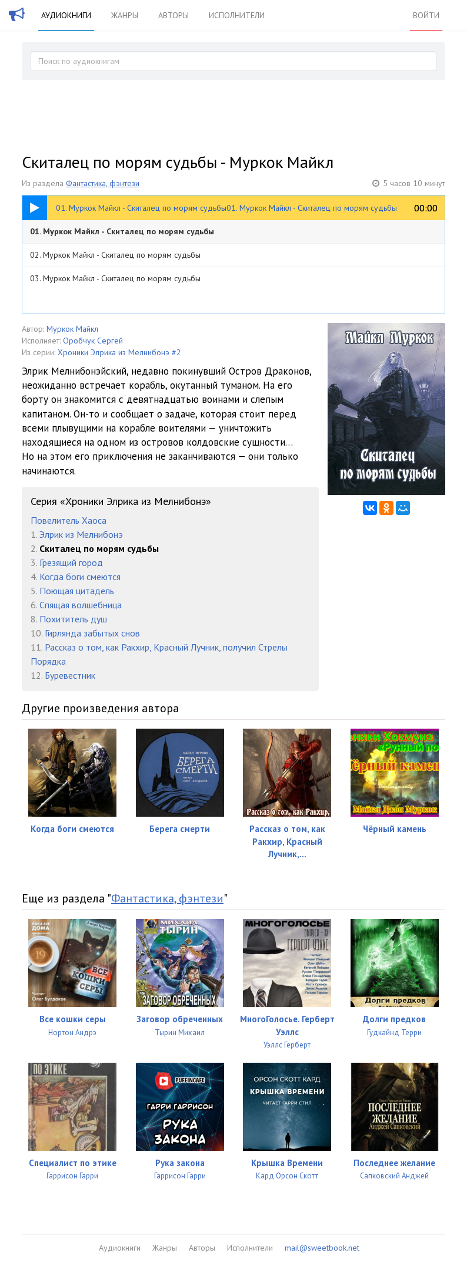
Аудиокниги (66, 15)
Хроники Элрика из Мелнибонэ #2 (119, 352)
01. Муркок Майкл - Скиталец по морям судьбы (122, 231)
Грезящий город (71, 562)
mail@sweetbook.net (322, 1247)
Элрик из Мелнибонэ (81, 534)
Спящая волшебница (80, 605)
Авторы (173, 15)
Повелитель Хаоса (68, 520)
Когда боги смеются (80, 576)
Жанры (124, 15)
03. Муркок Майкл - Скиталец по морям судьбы (115, 278)
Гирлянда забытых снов (92, 633)
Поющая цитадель (76, 591)
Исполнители (237, 15)
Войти (426, 15)
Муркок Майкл (72, 329)
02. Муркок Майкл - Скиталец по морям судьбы (115, 255)
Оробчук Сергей (93, 340)
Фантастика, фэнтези (102, 183)
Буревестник (70, 675)
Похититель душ (73, 619)
